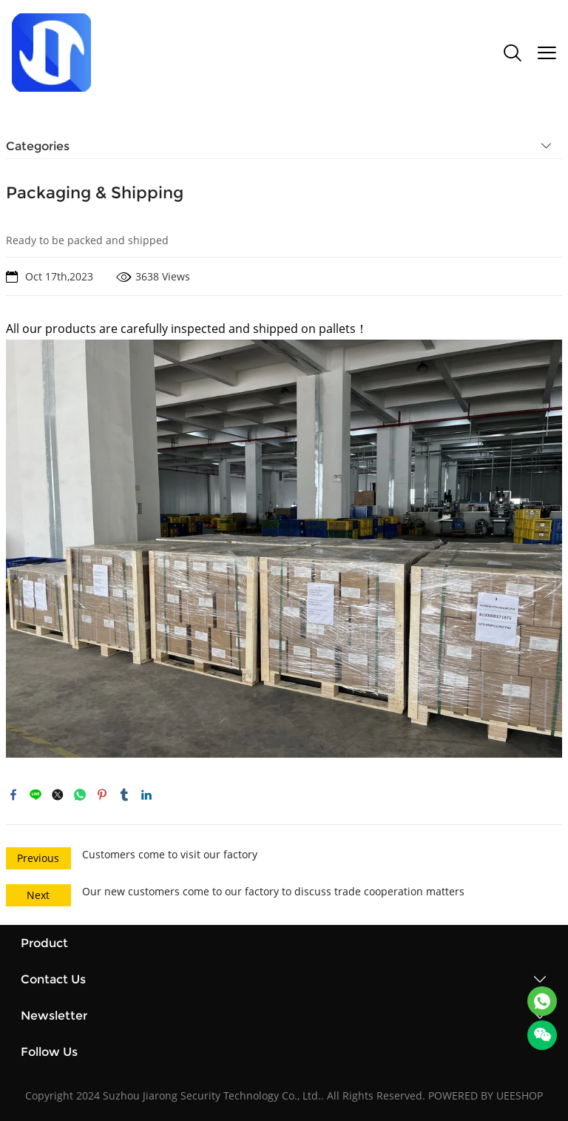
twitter (57, 794)
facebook (13, 794)
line (35, 794)
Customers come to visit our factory (169, 854)
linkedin (146, 794)
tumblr (124, 794)
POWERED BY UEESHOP (485, 1095)
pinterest (102, 794)
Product (44, 943)
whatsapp (79, 794)
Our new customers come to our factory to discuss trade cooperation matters (273, 891)
